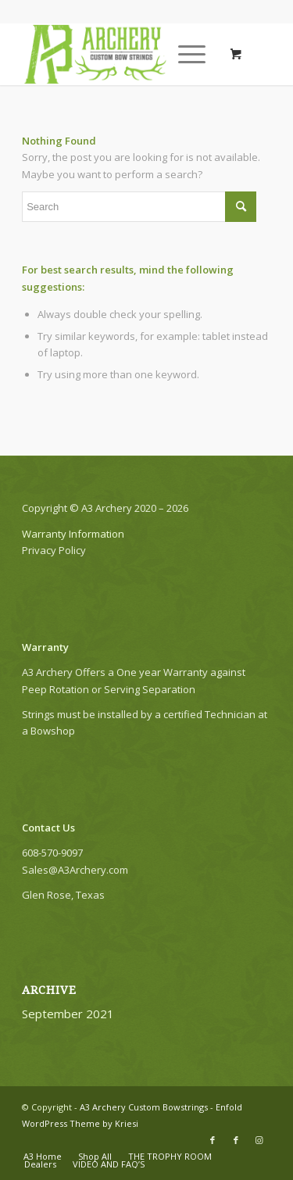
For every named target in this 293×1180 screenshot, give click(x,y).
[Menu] (184, 54)
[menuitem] (43, 1156)
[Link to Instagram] (259, 1140)
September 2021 (68, 1013)
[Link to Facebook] (212, 1140)
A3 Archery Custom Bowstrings (144, 1107)
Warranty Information (74, 534)
